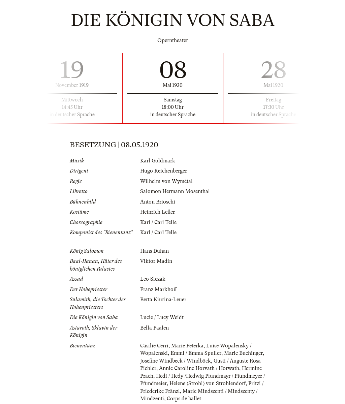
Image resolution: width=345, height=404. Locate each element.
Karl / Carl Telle (158, 222)
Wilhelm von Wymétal (166, 181)
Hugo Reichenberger (163, 171)
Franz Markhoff (158, 289)
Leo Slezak (152, 279)
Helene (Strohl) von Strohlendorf (207, 383)
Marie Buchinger (243, 353)
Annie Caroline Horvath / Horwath (199, 368)
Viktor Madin (156, 261)
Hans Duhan (154, 251)
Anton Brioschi (157, 202)
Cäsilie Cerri (154, 346)
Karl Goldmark (157, 161)
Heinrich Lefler (157, 212)
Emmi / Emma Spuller (195, 353)
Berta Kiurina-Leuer (163, 300)
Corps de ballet (184, 399)
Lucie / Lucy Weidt (162, 317)
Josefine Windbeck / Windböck (175, 361)
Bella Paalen (154, 328)
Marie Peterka (187, 346)
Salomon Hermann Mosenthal (175, 191)
